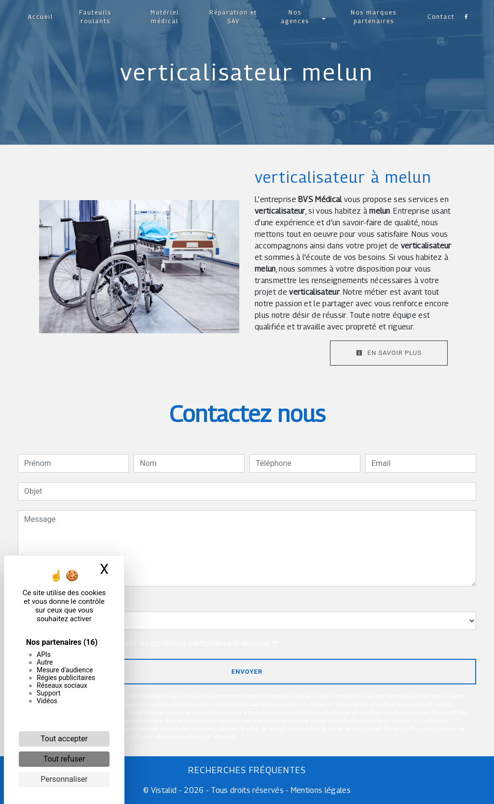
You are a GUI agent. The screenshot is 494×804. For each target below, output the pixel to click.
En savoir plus (389, 352)
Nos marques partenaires (372, 17)
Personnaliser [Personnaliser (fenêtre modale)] (64, 779)
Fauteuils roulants (97, 17)
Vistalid (164, 790)
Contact (438, 16)
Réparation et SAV (233, 17)
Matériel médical (165, 17)
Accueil (42, 16)
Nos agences (294, 17)
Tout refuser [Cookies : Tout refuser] (64, 758)
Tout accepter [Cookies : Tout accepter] (64, 738)
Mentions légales (320, 790)
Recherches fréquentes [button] (247, 770)
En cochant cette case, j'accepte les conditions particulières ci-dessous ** (153, 643)
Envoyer (247, 671)
